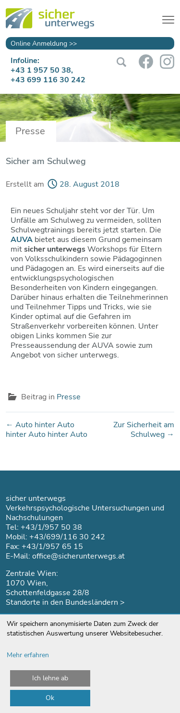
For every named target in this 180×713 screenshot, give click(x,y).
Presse (69, 397)
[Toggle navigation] (168, 18)
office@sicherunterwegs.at (78, 556)
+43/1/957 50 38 (51, 527)
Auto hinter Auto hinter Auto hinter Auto (46, 430)
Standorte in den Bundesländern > (65, 602)
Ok (50, 697)
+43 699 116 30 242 (48, 80)
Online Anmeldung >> (44, 43)
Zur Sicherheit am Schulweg (143, 430)
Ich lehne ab (50, 678)
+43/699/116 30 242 (67, 537)
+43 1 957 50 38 (41, 70)
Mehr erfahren (28, 655)
